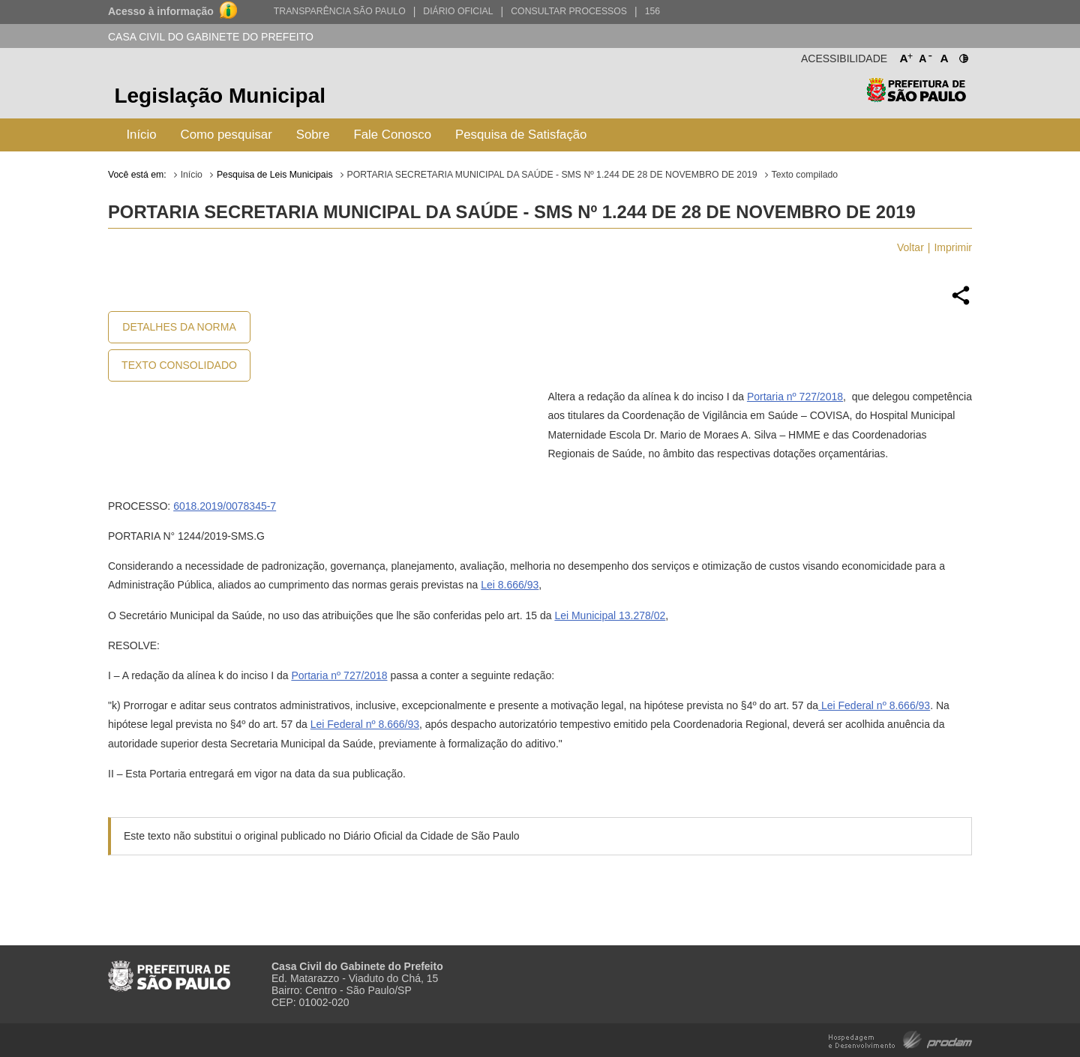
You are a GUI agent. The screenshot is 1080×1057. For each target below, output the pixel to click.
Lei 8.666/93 (509, 585)
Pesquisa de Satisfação (520, 134)
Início (141, 134)
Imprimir (953, 247)
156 (652, 11)
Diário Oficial (458, 11)
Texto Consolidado (179, 365)
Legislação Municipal (220, 95)
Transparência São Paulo (340, 11)
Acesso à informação (161, 11)
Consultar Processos (569, 11)
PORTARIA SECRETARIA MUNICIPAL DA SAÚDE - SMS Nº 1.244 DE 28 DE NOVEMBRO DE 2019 (552, 174)
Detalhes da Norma (179, 327)
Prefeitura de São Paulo (916, 97)
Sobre (313, 134)
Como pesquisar (226, 134)
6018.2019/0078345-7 (224, 506)
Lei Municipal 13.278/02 (609, 615)
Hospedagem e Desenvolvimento (900, 1039)
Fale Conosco (393, 134)
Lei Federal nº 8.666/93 (874, 705)
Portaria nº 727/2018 (795, 397)
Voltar (910, 247)
